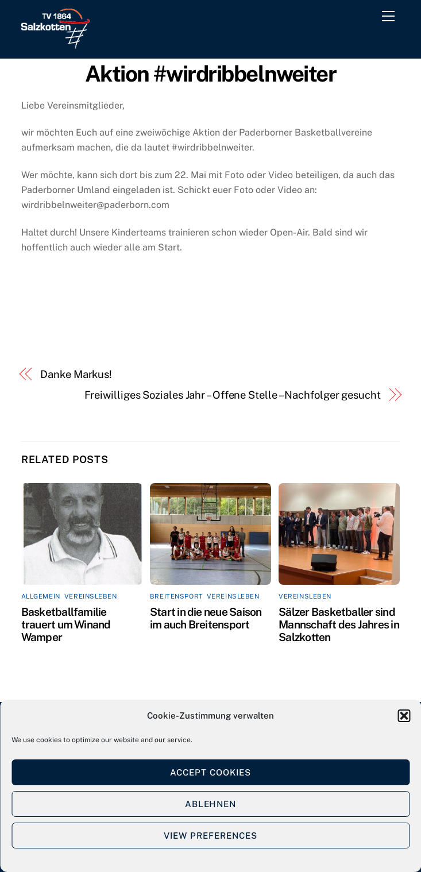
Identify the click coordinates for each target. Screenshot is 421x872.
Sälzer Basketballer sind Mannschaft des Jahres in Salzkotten (339, 624)
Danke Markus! (76, 374)
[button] (404, 715)
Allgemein (40, 596)
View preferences (210, 835)
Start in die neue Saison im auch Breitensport (206, 618)
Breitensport (176, 596)
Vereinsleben (90, 596)
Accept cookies (210, 772)
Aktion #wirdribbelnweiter (211, 74)
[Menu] (390, 18)
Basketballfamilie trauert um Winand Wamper (66, 624)
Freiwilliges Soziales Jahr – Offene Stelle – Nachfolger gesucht (232, 395)
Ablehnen (211, 804)
